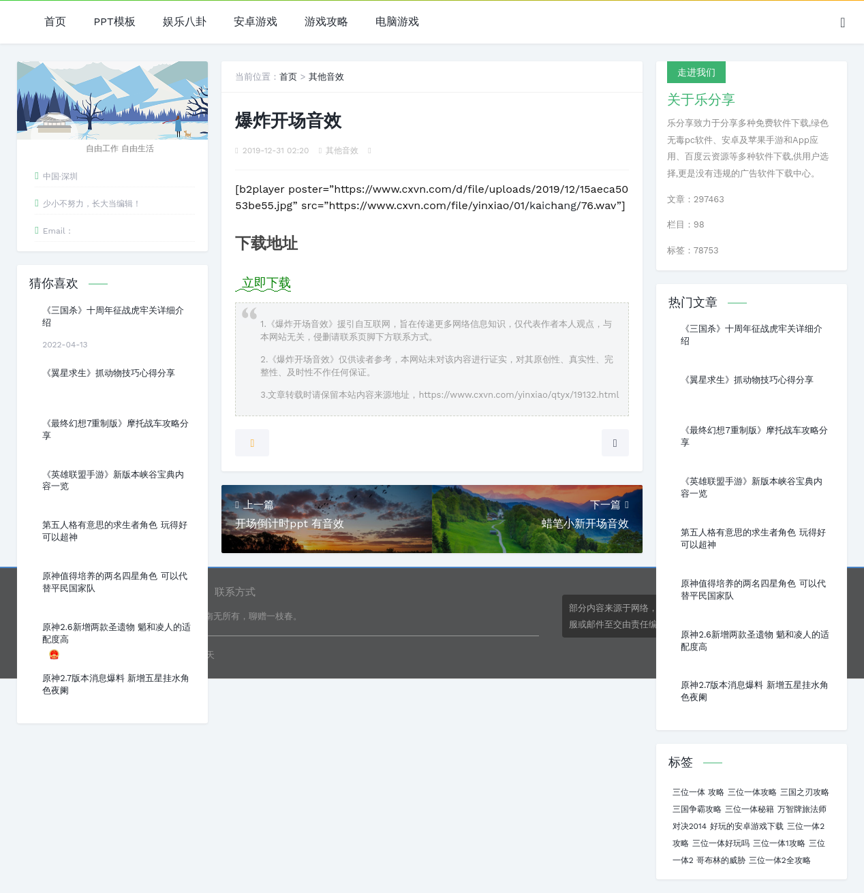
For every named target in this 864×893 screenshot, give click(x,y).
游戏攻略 (326, 22)
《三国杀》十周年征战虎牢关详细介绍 (113, 316)
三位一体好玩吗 (721, 843)
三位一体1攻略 (779, 843)
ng (570, 205)
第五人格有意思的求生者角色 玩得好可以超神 (114, 531)
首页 (55, 22)
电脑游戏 (397, 22)
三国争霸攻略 (697, 809)
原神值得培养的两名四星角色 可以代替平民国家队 (114, 582)
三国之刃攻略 (804, 792)
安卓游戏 (255, 22)
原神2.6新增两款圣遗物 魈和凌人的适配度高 (116, 633)
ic (546, 205)
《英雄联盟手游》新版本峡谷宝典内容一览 (113, 480)
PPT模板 (114, 22)
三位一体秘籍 (749, 809)
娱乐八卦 (184, 22)
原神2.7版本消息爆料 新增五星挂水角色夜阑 (115, 684)
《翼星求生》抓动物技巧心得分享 (108, 373)
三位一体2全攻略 (780, 860)
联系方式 (235, 592)
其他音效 (326, 77)
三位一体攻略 (752, 792)
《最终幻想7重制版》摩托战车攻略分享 (115, 429)
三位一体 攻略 (698, 792)
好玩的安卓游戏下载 (747, 826)
